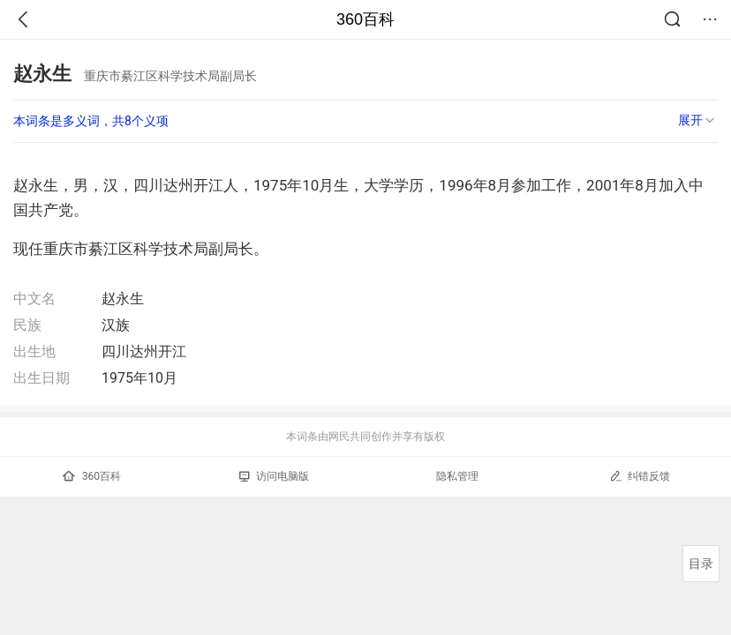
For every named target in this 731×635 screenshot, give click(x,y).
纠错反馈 (639, 475)
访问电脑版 (274, 476)
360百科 (365, 19)
